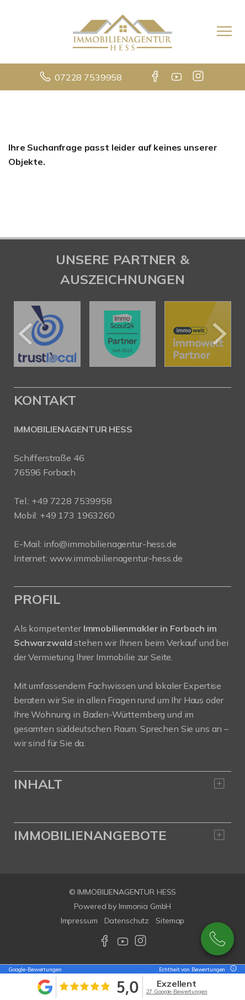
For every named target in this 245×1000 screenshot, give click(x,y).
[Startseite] (122, 31)
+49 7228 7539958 (71, 500)
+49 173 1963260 (77, 515)
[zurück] (26, 333)
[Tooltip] (232, 969)
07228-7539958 (217, 938)
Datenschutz (127, 921)
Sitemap (170, 921)
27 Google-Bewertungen (176, 991)
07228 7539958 (88, 77)
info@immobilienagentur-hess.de (110, 543)
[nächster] (218, 333)
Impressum (79, 921)
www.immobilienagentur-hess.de (116, 558)
